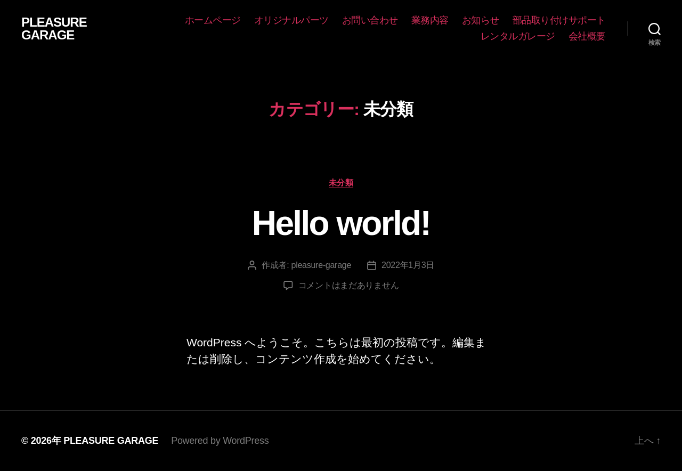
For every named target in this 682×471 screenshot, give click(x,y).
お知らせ (480, 20)
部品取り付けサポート (559, 20)
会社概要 (587, 36)
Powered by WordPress (220, 440)
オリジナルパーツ (291, 20)
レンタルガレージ (518, 36)
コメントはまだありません (348, 285)
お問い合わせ (370, 20)
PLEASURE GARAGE (54, 29)
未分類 (341, 182)
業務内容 (430, 20)
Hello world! (341, 223)
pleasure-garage (321, 265)
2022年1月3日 (407, 265)
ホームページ (213, 20)
